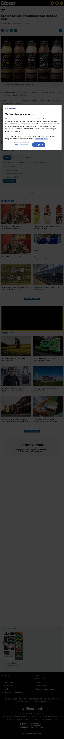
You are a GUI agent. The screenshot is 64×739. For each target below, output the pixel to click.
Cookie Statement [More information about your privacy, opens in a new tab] (41, 139)
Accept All (39, 145)
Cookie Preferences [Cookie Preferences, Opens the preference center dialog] (21, 145)
